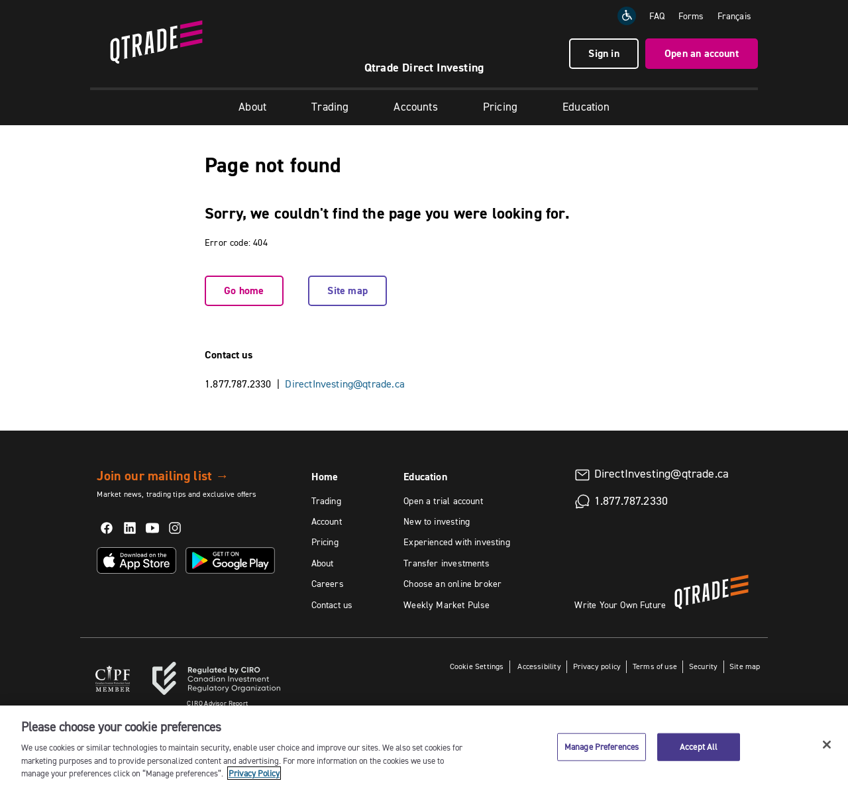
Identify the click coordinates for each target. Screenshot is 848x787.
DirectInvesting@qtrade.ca (345, 383)
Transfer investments (446, 563)
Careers (327, 584)
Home (325, 477)
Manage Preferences (601, 752)
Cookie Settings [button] (477, 666)
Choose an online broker (452, 584)
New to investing (436, 521)
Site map (347, 290)
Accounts (415, 106)
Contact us (332, 605)
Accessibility (538, 666)
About (252, 106)
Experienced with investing (456, 542)
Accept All (698, 752)
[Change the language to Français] (734, 16)
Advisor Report (217, 703)
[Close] (826, 749)
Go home (244, 290)
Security (703, 666)
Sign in (603, 53)
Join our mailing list (163, 475)
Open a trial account (443, 501)
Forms (691, 16)
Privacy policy (597, 666)
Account (326, 521)
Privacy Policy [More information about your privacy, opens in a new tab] (254, 779)
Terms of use (655, 666)
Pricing (500, 106)
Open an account (701, 53)
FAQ (657, 16)
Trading (329, 106)
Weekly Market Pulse (446, 605)
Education (586, 106)
